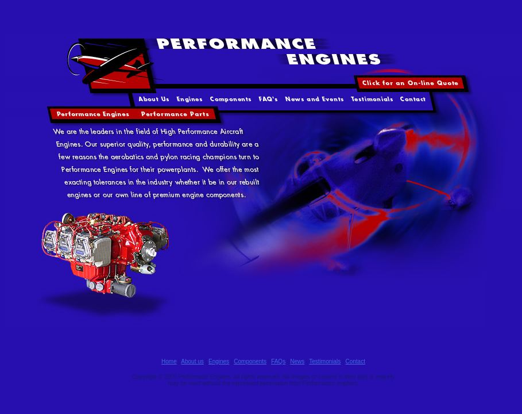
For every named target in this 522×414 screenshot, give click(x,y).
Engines (218, 361)
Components (250, 361)
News (297, 361)
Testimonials (325, 361)
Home (169, 361)
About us (192, 361)
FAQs (278, 361)
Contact (355, 361)
